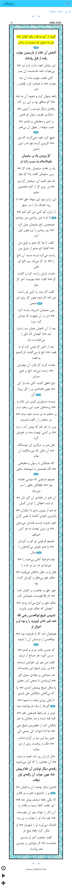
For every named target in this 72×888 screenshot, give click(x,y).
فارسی (68, 11)
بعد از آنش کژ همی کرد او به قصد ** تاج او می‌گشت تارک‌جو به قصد (36, 352)
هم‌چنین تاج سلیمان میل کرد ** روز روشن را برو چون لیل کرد (36, 230)
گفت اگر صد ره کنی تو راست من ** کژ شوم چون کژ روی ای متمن (36, 297)
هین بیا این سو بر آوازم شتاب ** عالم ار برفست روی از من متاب (36, 743)
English (53, 12)
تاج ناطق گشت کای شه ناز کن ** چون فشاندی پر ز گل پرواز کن (36, 389)
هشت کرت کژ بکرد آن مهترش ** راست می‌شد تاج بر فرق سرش (36, 370)
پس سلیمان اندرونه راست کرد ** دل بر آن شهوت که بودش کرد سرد (36, 316)
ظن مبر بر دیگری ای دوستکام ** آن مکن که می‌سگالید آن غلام (36, 450)
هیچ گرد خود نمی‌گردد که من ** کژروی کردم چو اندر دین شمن (36, 143)
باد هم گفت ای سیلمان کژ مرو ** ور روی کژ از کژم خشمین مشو (36, 186)
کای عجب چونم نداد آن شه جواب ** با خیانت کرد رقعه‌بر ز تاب (36, 83)
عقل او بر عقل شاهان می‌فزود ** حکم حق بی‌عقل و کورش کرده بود (36, 577)
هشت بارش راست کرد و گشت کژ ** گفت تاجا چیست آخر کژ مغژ (36, 279)
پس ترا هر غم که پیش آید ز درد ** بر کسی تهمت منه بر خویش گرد (36, 432)
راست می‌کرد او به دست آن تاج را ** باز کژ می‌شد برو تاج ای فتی (36, 261)
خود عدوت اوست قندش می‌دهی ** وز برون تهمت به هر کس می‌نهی (36, 528)
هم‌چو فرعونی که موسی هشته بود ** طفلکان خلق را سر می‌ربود (36, 485)
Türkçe (60, 12)
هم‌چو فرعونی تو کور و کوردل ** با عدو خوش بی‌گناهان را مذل (36, 547)
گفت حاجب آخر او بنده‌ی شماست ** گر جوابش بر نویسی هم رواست (36, 843)
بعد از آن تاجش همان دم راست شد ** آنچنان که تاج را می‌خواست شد (36, 334)
